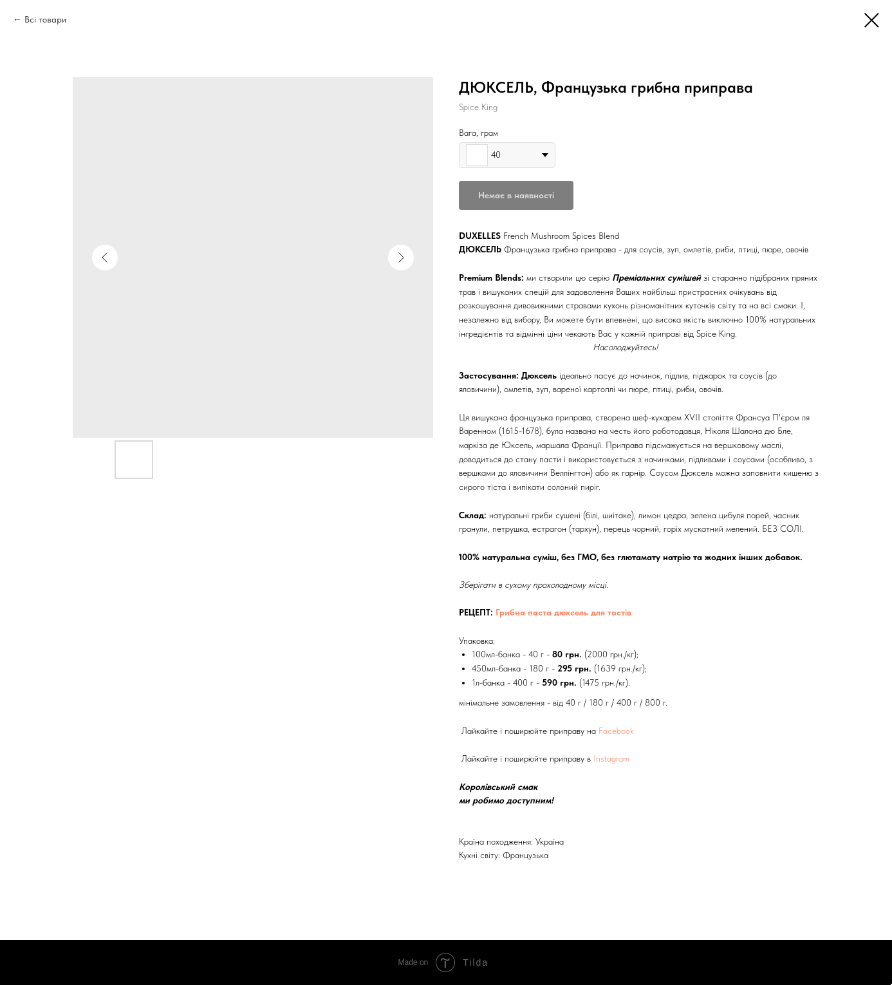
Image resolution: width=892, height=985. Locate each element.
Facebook (616, 731)
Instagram (611, 758)
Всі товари (45, 19)
